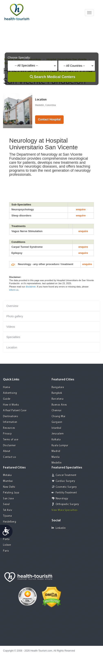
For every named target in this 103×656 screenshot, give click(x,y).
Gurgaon (57, 422)
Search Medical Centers (54, 77)
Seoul (6, 504)
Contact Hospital (49, 119)
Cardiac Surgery (65, 481)
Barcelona (58, 399)
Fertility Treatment (66, 492)
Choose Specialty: (19, 57)
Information (10, 422)
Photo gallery (14, 316)
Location (11, 347)
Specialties (13, 337)
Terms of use (10, 439)
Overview (12, 306)
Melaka (7, 475)
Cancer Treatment (66, 475)
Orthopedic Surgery (67, 504)
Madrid (56, 451)
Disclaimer (9, 445)
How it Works (11, 405)
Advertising (10, 393)
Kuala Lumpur (60, 445)
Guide (6, 399)
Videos (10, 326)
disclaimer (31, 286)
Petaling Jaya (11, 492)
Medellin (57, 463)
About (6, 451)
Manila (56, 457)
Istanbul (56, 428)
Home (6, 387)
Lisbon (7, 545)
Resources (9, 428)
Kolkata (56, 439)
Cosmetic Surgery (66, 487)
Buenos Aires (59, 405)
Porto (6, 539)
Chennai (57, 410)
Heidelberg (9, 522)
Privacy (7, 433)
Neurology (62, 498)
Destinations (10, 416)
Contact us (9, 457)
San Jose (8, 498)
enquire (80, 209)
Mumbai (8, 481)
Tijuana (7, 516)
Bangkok (57, 393)
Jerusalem (58, 433)
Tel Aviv (7, 510)
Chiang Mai (58, 416)
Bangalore (58, 387)
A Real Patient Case (15, 410)
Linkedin (59, 527)
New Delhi (9, 487)
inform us (13, 290)
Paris (6, 551)
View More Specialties (65, 510)
